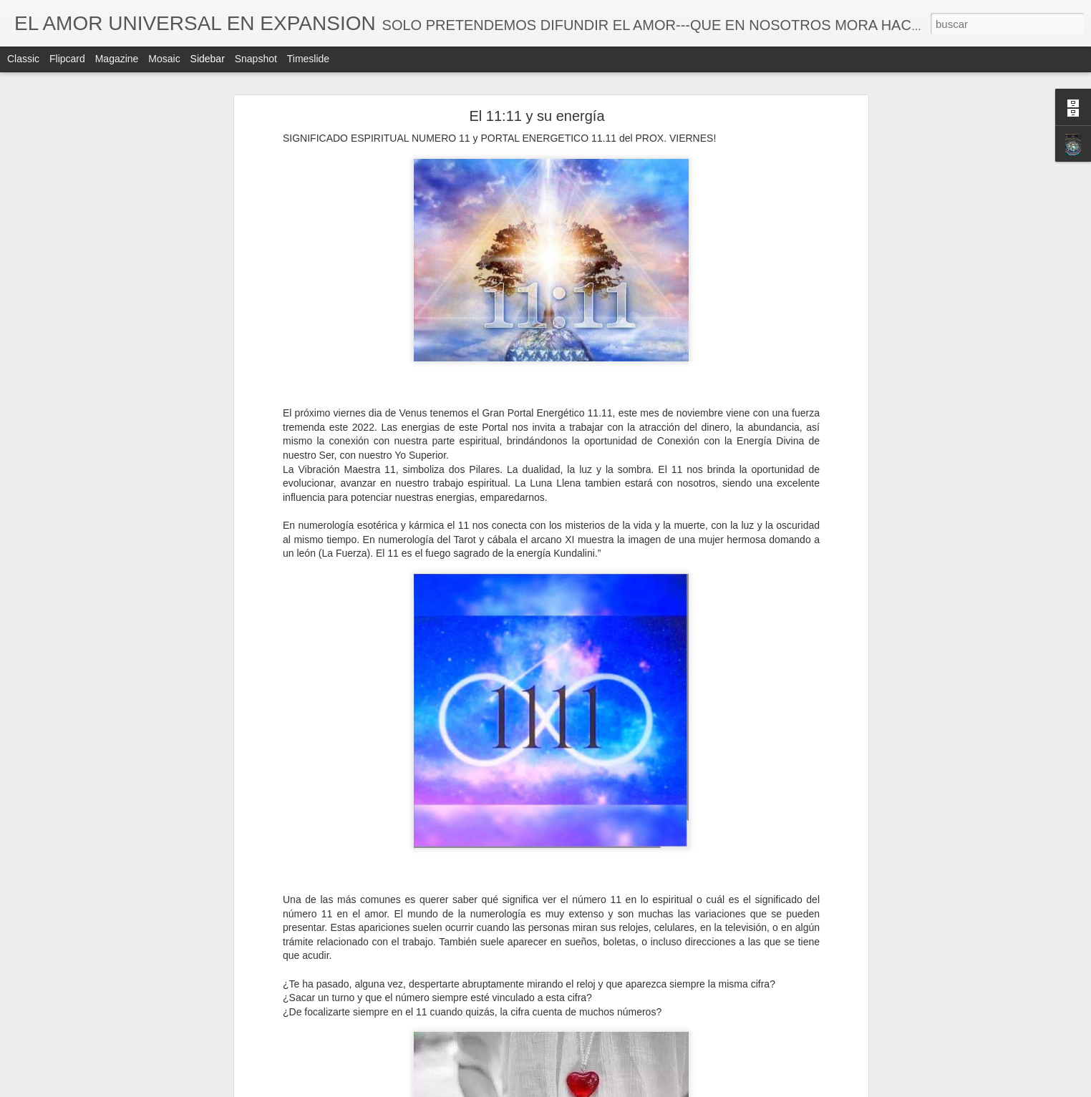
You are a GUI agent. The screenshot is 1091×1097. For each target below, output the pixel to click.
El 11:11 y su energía (536, 116)
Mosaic (164, 58)
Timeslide (308, 58)
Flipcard (67, 58)
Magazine (117, 58)
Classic (23, 58)
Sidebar (207, 58)
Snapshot (256, 58)
